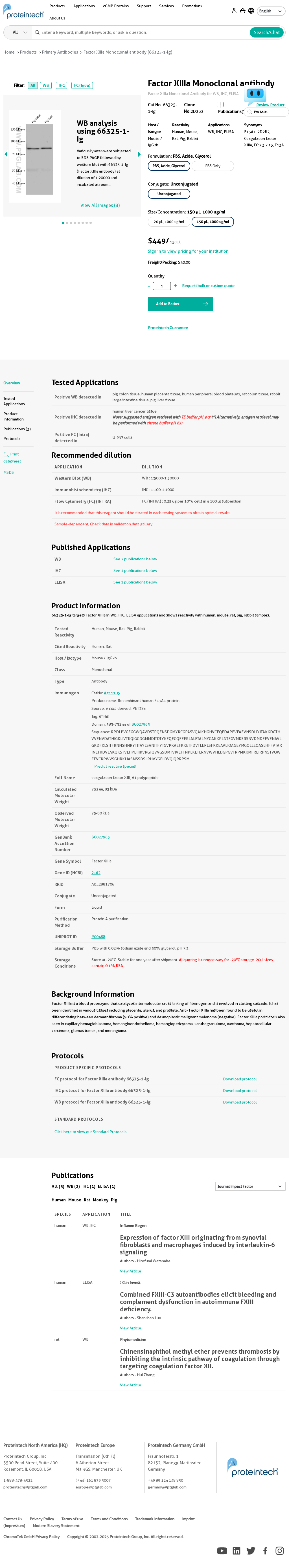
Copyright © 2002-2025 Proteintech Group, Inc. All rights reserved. (125, 1536)
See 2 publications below (135, 559)
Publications (230, 111)
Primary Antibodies (60, 52)
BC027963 (141, 724)
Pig (114, 1200)
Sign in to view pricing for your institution (188, 251)
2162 (95, 872)
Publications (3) (17, 429)
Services (166, 6)
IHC (61, 85)
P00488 (98, 936)
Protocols (11, 438)
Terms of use (72, 1519)
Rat (87, 1200)
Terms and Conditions (109, 1519)
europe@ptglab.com (94, 1487)
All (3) (58, 1186)
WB (46, 85)
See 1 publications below (135, 570)
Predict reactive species (115, 766)
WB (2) (73, 1186)
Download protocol (240, 1079)
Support (144, 6)
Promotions (192, 6)
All (32, 85)
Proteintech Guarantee (168, 327)
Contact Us (12, 1519)
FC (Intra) (82, 85)
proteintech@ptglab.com (25, 1487)
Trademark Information (154, 1519)
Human (59, 1200)
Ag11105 (112, 693)
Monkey (100, 1200)
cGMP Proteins (116, 6)
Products (57, 6)
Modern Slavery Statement (56, 1525)
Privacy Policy (42, 1519)
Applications (84, 6)
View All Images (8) (100, 205)
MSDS (8, 472)
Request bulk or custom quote (208, 285)
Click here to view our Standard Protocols (90, 1131)
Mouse (74, 1200)
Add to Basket (167, 303)
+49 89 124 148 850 (165, 1480)
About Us (57, 18)
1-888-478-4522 (17, 1480)
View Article (130, 1271)
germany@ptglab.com (167, 1487)
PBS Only (212, 166)
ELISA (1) (106, 1186)
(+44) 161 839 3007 (93, 1480)
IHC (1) (88, 1186)
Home (9, 52)
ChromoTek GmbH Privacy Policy (31, 1536)
